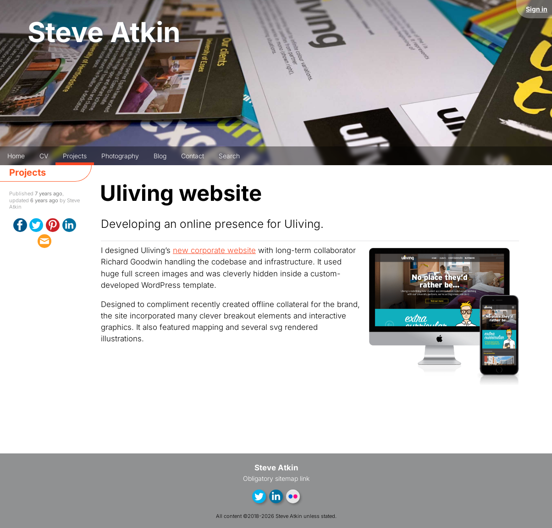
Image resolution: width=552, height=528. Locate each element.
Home (16, 156)
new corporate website (214, 250)
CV (43, 156)
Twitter (36, 225)
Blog (160, 156)
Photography (120, 156)
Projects (75, 156)
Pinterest (53, 225)
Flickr (293, 496)
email (44, 241)
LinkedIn (69, 225)
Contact (192, 156)
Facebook (20, 225)
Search (229, 156)
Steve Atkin (104, 32)
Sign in (536, 9)
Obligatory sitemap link (276, 478)
